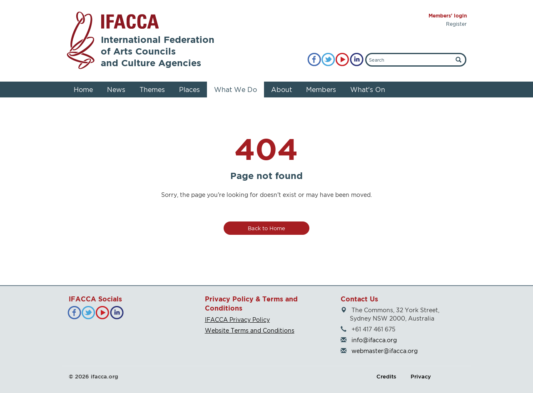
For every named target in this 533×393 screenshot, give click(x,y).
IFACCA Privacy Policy (237, 319)
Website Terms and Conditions (249, 330)
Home (83, 89)
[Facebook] (314, 60)
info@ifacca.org (374, 340)
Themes (152, 89)
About (281, 89)
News (116, 89)
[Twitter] (328, 60)
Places (189, 89)
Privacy (421, 376)
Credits (386, 376)
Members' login (447, 15)
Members (321, 89)
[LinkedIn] (357, 60)
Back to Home (266, 228)
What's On (367, 89)
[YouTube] (342, 60)
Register (456, 24)
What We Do (235, 89)
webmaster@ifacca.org (384, 351)
